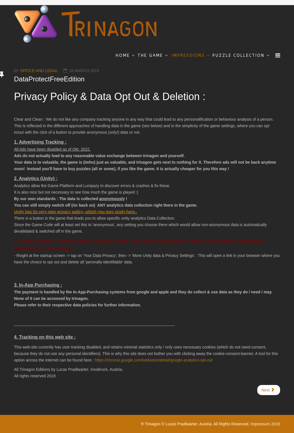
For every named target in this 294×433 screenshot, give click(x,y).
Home (123, 55)
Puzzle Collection (239, 55)
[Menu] (277, 55)
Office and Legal (39, 70)
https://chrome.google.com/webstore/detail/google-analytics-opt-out (154, 360)
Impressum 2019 (265, 424)
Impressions (188, 55)
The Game (150, 55)
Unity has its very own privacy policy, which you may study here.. (75, 211)
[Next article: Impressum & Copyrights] (268, 390)
